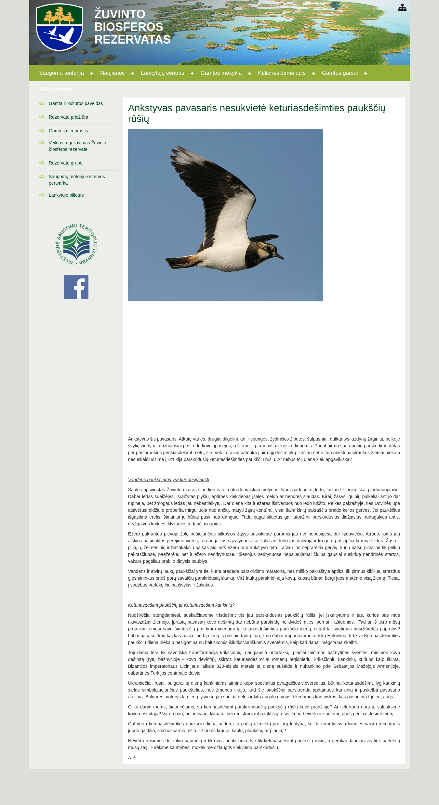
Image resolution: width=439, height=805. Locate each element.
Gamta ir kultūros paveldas (76, 103)
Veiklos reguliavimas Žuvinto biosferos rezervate (77, 146)
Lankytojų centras (162, 73)
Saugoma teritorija (61, 73)
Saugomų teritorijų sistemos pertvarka (77, 180)
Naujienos (112, 73)
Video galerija (56, 89)
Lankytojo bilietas (66, 195)
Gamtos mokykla (221, 73)
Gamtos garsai (340, 73)
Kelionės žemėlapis (281, 73)
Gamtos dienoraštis (68, 130)
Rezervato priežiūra (68, 117)
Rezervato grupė (66, 162)
